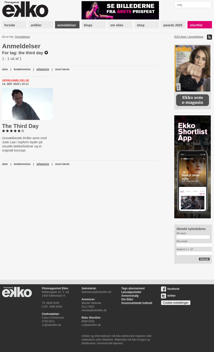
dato (5, 69)
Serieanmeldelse (15, 80)
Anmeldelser (22, 36)
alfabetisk (43, 69)
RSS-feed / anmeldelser (188, 36)
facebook (170, 289)
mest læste (62, 69)
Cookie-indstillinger (176, 302)
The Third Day (20, 126)
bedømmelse (22, 69)
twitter (168, 295)
